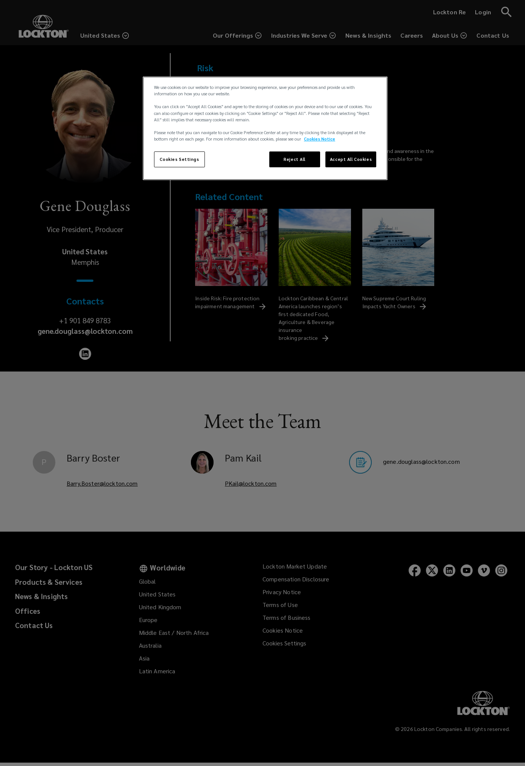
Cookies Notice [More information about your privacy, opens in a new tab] (319, 139)
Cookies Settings (179, 159)
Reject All (294, 159)
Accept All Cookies (351, 159)
